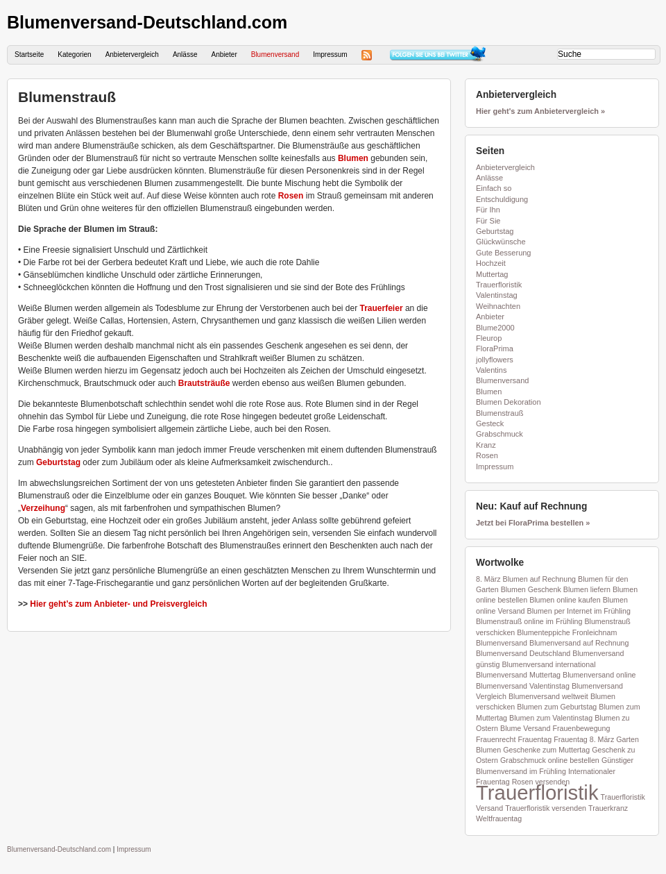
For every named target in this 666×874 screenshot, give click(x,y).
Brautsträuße (204, 383)
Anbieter (224, 54)
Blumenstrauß (67, 97)
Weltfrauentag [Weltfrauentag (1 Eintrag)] (499, 818)
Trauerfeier (381, 308)
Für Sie (488, 221)
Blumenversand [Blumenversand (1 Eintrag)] (501, 643)
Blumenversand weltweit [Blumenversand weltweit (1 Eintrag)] (548, 696)
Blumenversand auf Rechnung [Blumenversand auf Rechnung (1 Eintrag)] (579, 643)
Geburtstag (58, 462)
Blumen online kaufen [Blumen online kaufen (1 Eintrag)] (565, 600)
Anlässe (185, 54)
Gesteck (490, 423)
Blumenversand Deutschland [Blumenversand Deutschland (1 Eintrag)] (523, 653)
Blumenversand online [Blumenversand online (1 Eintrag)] (599, 675)
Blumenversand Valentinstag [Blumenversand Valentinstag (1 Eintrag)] (523, 686)
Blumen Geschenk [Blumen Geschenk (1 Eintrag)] (531, 589)
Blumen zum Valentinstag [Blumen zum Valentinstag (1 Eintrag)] (550, 718)
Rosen (291, 196)
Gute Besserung (503, 253)
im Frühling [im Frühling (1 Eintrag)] (547, 771)
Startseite (29, 54)
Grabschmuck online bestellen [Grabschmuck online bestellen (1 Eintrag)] (549, 760)
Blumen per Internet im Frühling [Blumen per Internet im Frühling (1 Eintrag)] (579, 611)
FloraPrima (494, 348)
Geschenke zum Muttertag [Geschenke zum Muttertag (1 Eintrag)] (546, 750)
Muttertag (492, 274)
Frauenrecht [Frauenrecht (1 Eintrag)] (495, 739)
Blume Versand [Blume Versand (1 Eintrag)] (525, 728)
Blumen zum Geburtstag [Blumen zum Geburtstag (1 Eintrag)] (557, 707)
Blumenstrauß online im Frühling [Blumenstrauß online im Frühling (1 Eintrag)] (529, 621)
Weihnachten (498, 306)
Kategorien (74, 54)
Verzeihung (43, 508)
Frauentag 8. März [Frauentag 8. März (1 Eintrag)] (584, 739)
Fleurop (489, 338)
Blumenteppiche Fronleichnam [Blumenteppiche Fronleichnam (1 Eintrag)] (567, 632)
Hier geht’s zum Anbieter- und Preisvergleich (118, 604)
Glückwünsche (501, 241)
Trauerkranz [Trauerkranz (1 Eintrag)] (608, 808)
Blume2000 (495, 327)
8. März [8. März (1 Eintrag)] (488, 579)
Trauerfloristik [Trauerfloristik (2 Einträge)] (537, 792)
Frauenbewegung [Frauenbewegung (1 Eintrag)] (581, 728)
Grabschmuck (499, 434)
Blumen (353, 158)
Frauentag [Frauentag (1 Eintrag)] (535, 739)
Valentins (491, 370)
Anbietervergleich (132, 54)
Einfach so (493, 188)
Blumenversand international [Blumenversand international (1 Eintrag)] (548, 664)
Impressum (330, 54)
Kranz (486, 445)
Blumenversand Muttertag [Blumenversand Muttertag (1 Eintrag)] (518, 675)
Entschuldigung (502, 199)
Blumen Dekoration (508, 402)
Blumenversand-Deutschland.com (147, 22)
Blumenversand (275, 54)
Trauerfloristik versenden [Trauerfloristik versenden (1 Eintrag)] (545, 808)
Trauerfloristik (499, 284)
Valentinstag (497, 295)
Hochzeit (491, 263)
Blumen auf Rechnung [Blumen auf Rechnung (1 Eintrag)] (539, 579)
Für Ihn (488, 209)
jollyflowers (494, 359)
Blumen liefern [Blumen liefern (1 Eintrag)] (586, 589)
